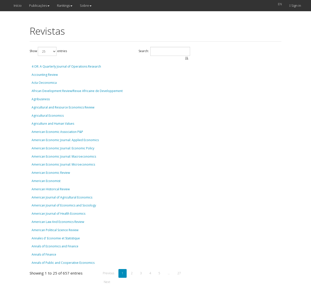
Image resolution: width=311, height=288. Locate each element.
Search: (164, 51)
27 (179, 273)
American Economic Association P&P (57, 132)
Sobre (86, 5)
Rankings (64, 5)
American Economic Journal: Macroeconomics (64, 156)
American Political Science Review (55, 230)
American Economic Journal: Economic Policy (63, 148)
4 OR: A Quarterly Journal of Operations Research (66, 66)
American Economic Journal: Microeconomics (63, 164)
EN (280, 4)
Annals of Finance (44, 254)
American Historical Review (51, 189)
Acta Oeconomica (44, 83)
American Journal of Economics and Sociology (64, 205)
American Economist (46, 181)
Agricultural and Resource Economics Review (63, 107)
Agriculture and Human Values (53, 123)
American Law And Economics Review (58, 222)
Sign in (295, 5)
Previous (108, 273)
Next (107, 282)
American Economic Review (51, 173)
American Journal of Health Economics (58, 213)
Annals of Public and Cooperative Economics (63, 263)
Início (18, 5)
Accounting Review (45, 75)
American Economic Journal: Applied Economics (65, 140)
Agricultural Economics (48, 115)
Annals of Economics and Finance (55, 246)
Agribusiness (41, 99)
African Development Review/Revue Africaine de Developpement (77, 91)
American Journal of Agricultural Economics (62, 197)
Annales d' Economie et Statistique (56, 238)
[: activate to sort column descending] (110, 61)
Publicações (39, 5)
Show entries (48, 51)
